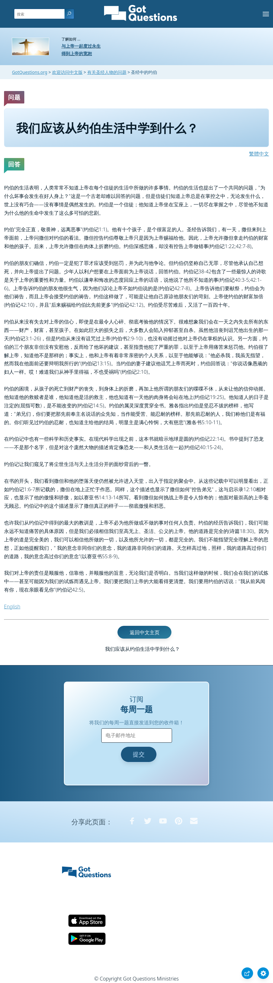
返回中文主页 (145, 632)
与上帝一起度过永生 (81, 46)
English (12, 606)
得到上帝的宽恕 (76, 53)
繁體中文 (259, 153)
